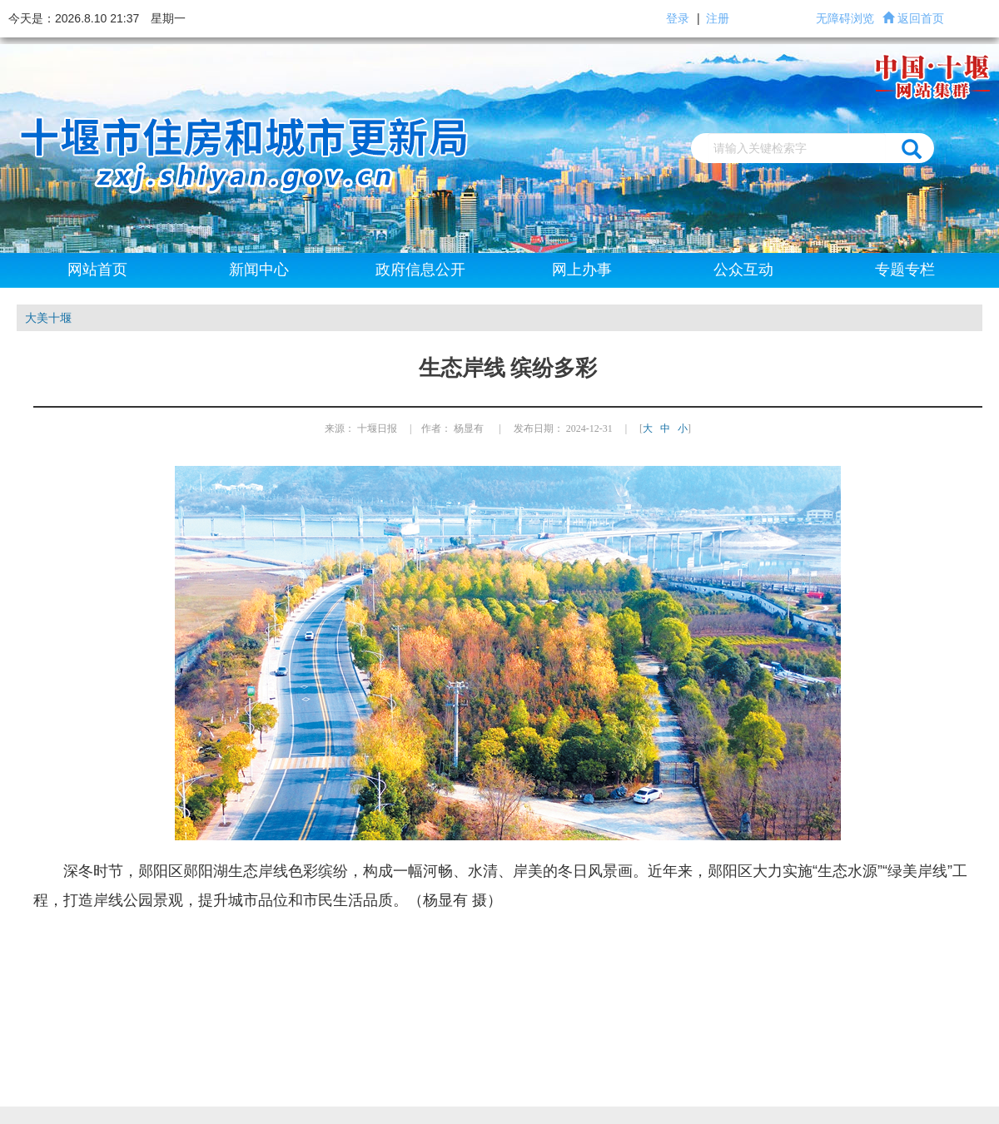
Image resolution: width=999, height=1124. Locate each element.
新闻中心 (259, 269)
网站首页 (97, 269)
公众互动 (743, 269)
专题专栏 (905, 269)
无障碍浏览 (845, 18)
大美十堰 (48, 317)
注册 (717, 18)
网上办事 (582, 269)
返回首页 (920, 18)
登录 (677, 18)
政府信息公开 (420, 269)
